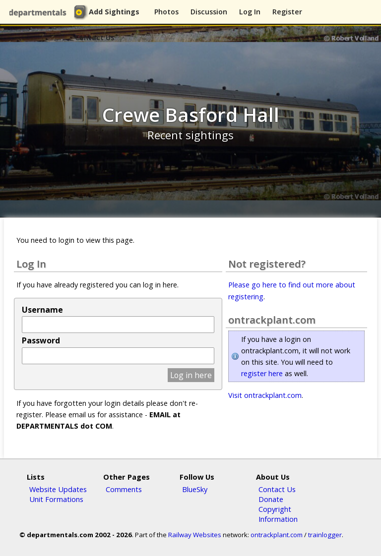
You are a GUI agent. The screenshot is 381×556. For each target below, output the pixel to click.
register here (262, 373)
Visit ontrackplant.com (265, 395)
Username (42, 309)
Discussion (208, 11)
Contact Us (94, 37)
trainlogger (325, 534)
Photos (166, 11)
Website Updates (58, 489)
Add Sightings (114, 11)
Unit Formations (56, 499)
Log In (249, 11)
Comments (124, 489)
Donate (270, 499)
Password (41, 340)
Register (287, 11)
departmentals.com (39, 12)
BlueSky (194, 489)
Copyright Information (278, 514)
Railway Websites (194, 534)
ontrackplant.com (277, 534)
